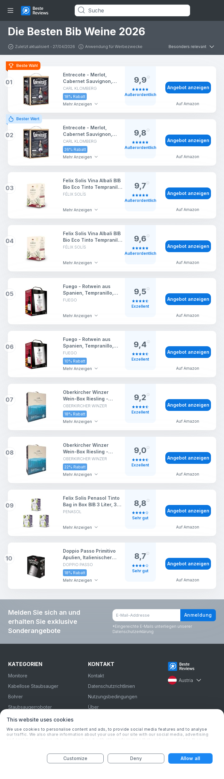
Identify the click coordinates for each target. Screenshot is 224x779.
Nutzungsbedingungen (112, 696)
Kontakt (96, 675)
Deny (136, 758)
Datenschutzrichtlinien (111, 686)
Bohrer (15, 696)
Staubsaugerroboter (30, 707)
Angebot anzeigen (188, 87)
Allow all (190, 758)
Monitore (17, 675)
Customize (75, 758)
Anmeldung (198, 615)
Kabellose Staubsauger (33, 686)
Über (93, 707)
